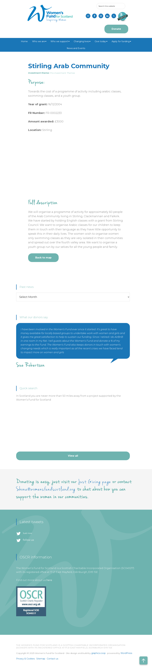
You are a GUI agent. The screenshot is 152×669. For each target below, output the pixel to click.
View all (73, 455)
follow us (28, 540)
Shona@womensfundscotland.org (46, 489)
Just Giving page (94, 482)
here (49, 580)
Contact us (52, 658)
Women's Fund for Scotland (50, 13)
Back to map (43, 257)
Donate (116, 29)
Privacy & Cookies (25, 658)
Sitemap (40, 658)
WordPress (126, 653)
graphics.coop (98, 653)
